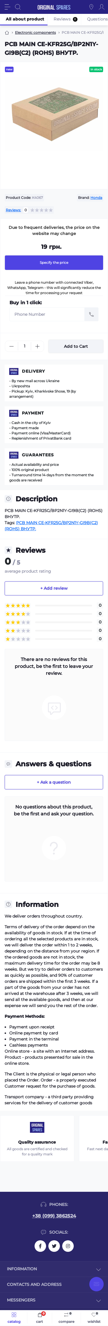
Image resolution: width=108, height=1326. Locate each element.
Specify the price (54, 262)
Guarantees (38, 454)
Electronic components (35, 32)
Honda (96, 197)
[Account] (102, 7)
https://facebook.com (40, 1246)
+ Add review (54, 588)
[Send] (91, 314)
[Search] (18, 7)
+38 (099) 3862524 (54, 1216)
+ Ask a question (54, 782)
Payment (33, 413)
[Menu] (7, 7)
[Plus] (37, 346)
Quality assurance (37, 1142)
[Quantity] (24, 346)
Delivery (33, 371)
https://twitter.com (54, 1246)
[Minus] (11, 346)
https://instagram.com (68, 1246)
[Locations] (91, 7)
